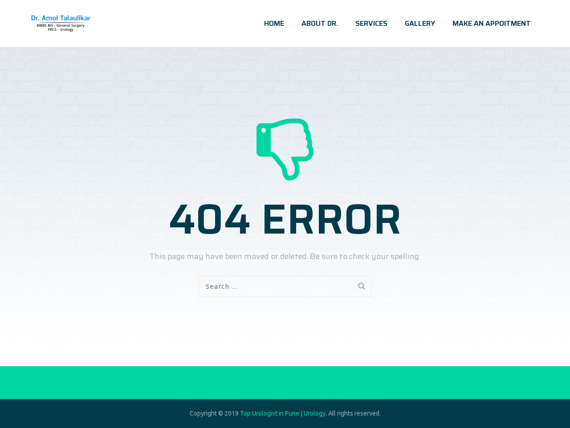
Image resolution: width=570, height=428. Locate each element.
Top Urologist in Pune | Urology (283, 413)
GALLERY (420, 23)
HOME (274, 23)
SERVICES (371, 23)
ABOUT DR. (319, 23)
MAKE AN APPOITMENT (491, 23)
